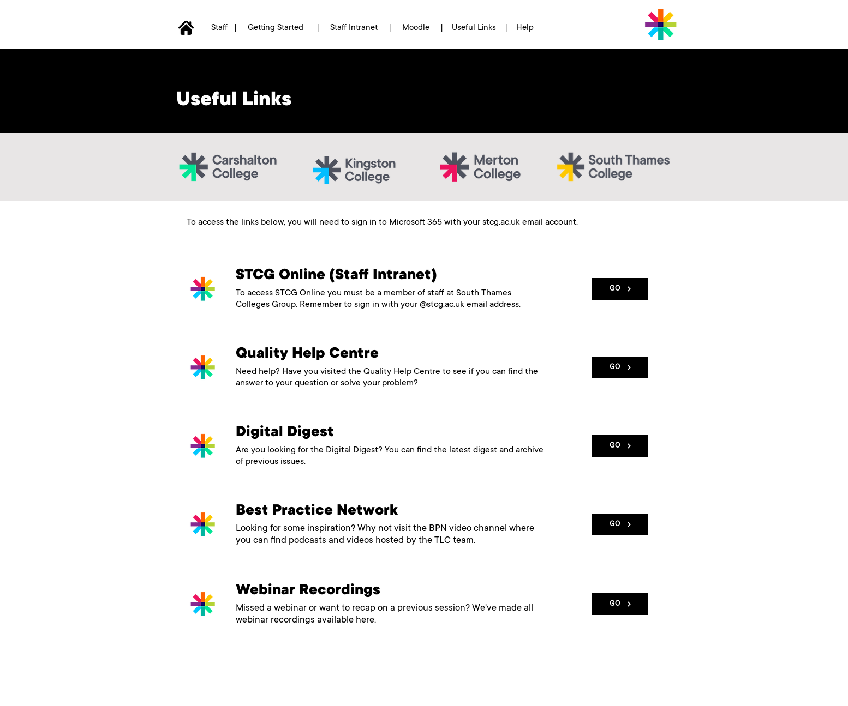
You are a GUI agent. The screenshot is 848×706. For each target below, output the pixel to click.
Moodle (417, 28)
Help (526, 28)
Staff (220, 28)
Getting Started (275, 28)
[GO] (620, 289)
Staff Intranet (353, 28)
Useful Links (474, 28)
